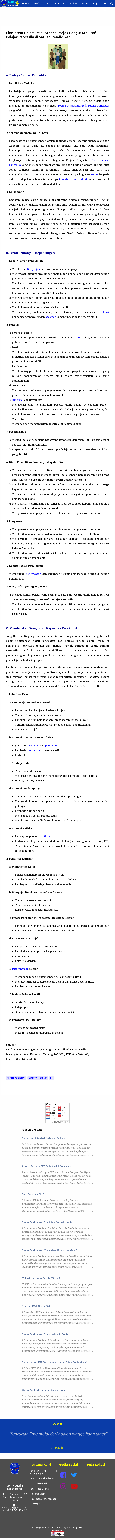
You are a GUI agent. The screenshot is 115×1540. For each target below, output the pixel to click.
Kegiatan (60, 3)
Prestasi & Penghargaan (43, 1498)
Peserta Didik (37, 1493)
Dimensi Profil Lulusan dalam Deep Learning (43, 1390)
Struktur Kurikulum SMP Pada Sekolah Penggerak (46, 1166)
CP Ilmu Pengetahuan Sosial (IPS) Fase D (41, 1278)
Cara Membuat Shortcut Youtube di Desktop (43, 1138)
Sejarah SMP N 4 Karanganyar (43, 1472)
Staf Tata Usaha (39, 1488)
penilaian (51, 745)
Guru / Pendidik (38, 1483)
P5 (51, 1078)
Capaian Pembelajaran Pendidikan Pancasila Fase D (47, 1222)
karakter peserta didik (73, 179)
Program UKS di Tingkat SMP (36, 1306)
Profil (37, 3)
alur (79, 337)
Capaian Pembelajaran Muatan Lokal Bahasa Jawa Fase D (49, 1250)
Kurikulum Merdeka (38, 1078)
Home (25, 3)
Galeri (73, 3)
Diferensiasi (20, 968)
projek (94, 174)
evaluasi (104, 312)
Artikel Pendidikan (16, 1078)
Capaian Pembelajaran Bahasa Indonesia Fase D (45, 1334)
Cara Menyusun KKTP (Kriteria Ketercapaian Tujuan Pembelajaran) (54, 1362)
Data (47, 3)
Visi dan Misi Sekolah (42, 1478)
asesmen (50, 316)
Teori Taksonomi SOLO (33, 1194)
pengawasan (33, 573)
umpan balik (36, 750)
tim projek (33, 269)
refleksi (46, 836)
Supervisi (18, 399)
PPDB (84, 3)
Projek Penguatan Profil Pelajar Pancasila (83, 105)
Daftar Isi (35, 1504)
